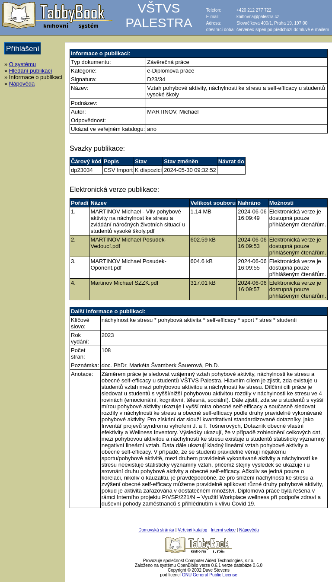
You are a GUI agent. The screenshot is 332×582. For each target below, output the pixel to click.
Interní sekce (223, 530)
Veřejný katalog (192, 530)
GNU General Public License (209, 574)
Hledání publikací (30, 70)
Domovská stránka (156, 530)
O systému (22, 64)
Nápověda (22, 83)
